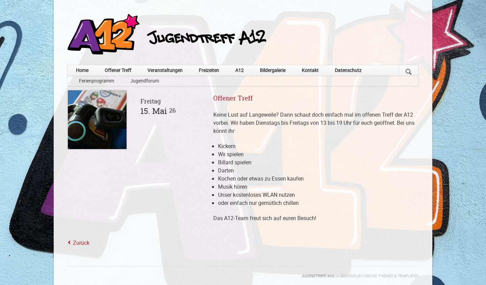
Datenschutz (348, 70)
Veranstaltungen (165, 70)
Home (82, 70)
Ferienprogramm (96, 80)
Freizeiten (209, 70)
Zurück (81, 242)
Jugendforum (144, 80)
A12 (239, 70)
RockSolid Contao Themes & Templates (379, 276)
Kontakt (310, 70)
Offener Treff (118, 70)
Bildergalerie (273, 70)
